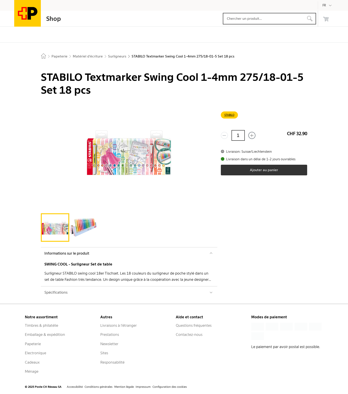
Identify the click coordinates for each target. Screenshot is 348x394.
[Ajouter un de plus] (251, 135)
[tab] (55, 227)
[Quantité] (238, 135)
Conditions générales (99, 386)
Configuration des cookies (169, 386)
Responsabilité (112, 362)
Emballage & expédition (45, 334)
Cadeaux (32, 362)
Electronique (35, 353)
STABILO (229, 115)
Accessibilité (75, 386)
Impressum (143, 386)
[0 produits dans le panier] (326, 19)
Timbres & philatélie (41, 325)
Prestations (109, 334)
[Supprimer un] (224, 135)
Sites (104, 353)
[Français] (327, 5)
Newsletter (109, 344)
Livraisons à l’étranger (118, 325)
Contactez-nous (189, 334)
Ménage (31, 371)
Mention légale (124, 386)
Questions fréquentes (194, 325)
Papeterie (33, 344)
